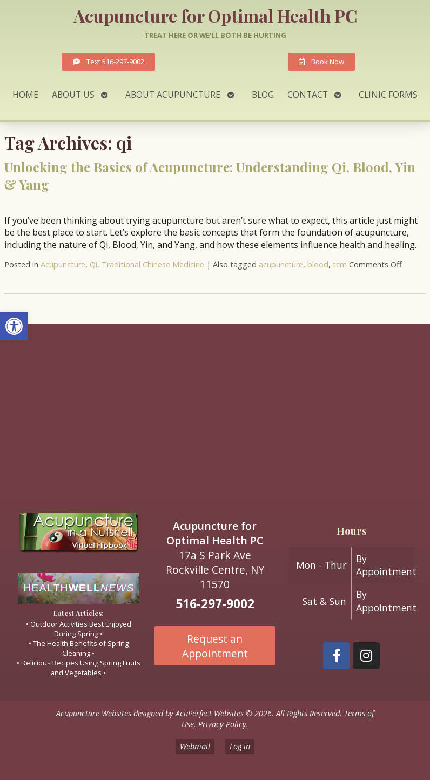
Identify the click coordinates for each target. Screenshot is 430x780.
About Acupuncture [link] (172, 94)
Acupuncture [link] (63, 264)
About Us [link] (73, 94)
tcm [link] (340, 264)
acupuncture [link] (281, 264)
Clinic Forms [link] (388, 94)
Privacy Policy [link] (222, 724)
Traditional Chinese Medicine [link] (153, 264)
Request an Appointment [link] (215, 646)
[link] (14, 326)
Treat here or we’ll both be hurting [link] (215, 35)
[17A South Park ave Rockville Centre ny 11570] (215, 414)
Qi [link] (93, 264)
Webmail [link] (195, 746)
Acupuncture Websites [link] (93, 713)
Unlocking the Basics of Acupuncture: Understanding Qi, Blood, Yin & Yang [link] (209, 175)
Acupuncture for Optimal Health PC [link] (215, 15)
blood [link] (317, 264)
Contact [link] (307, 94)
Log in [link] (240, 746)
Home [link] (25, 94)
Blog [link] (263, 94)
